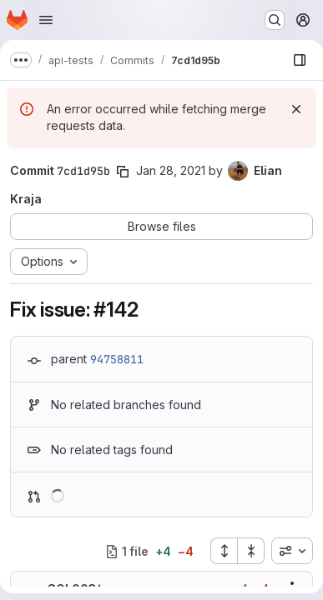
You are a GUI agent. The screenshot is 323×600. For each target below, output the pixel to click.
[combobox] (292, 551)
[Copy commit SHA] (123, 172)
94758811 (117, 359)
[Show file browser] (299, 60)
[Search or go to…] (275, 20)
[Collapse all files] (251, 551)
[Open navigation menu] (46, 20)
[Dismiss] (296, 109)
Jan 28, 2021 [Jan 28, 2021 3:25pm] (170, 170)
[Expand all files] (223, 551)
